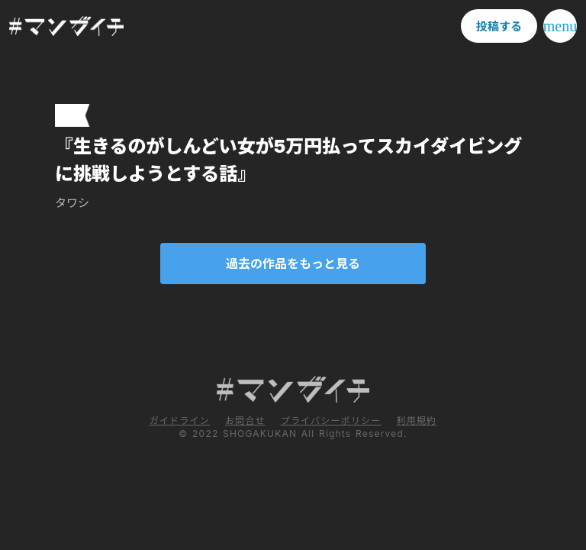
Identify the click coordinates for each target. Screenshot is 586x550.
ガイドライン (180, 420)
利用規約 (416, 420)
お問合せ (245, 420)
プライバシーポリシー (331, 420)
